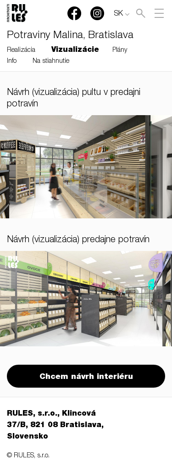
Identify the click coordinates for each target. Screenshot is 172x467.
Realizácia (21, 50)
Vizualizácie (75, 50)
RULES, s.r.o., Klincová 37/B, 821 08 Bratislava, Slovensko (55, 426)
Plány (119, 50)
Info (12, 61)
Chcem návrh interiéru (86, 377)
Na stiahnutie (51, 61)
